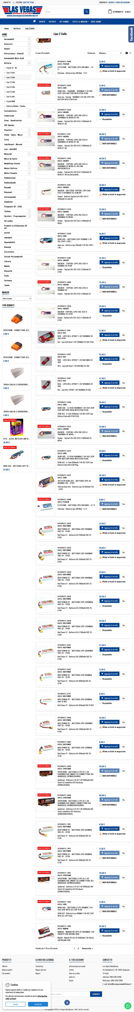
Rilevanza (110, 53)
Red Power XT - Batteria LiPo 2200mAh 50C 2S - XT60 (75, 603)
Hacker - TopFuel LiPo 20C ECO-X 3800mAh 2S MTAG (72, 433)
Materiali (8, 153)
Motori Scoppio (10, 173)
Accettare (38, 1004)
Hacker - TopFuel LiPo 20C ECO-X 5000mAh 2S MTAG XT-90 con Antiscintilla (72, 166)
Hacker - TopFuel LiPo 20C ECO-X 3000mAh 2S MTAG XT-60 (72, 140)
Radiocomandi (10, 182)
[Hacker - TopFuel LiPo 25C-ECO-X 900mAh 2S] (46, 282)
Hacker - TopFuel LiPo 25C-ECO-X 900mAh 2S (73, 288)
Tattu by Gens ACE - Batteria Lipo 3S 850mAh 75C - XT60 (74, 481)
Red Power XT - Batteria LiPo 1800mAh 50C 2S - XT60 (75, 578)
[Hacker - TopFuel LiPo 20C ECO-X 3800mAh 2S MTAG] (46, 426)
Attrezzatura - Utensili (14, 53)
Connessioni (9, 115)
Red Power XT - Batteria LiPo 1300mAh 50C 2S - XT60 (75, 724)
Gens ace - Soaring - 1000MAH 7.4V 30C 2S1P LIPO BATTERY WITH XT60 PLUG (75, 92)
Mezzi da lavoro (10, 158)
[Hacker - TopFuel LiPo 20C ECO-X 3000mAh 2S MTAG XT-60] (46, 134)
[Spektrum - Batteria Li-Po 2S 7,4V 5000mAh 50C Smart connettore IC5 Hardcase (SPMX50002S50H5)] (46, 795)
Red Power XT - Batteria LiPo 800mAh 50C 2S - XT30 (75, 676)
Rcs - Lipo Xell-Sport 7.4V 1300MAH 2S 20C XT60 (75, 337)
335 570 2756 (28, 2)
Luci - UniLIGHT (10, 149)
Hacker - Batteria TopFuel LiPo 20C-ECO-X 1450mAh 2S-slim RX (74, 191)
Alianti (7, 48)
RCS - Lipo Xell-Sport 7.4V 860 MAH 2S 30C (75, 361)
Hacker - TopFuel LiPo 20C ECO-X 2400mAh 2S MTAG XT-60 (72, 116)
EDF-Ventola (9, 125)
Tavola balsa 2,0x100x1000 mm (16, 411)
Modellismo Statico (12, 163)
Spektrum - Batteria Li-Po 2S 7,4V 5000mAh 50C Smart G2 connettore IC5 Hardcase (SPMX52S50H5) (76, 774)
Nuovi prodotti (7, 969)
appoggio (8, 237)
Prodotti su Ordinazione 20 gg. (15, 226)
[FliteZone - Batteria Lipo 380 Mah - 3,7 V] (46, 499)
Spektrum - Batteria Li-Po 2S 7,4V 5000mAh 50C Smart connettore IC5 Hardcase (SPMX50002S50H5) (74, 803)
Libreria (7, 261)
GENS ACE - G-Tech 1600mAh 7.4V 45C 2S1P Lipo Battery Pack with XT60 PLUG (76, 408)
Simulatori (8, 201)
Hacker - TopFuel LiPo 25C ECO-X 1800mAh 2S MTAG (72, 215)
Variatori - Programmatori (15, 216)
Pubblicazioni (9, 177)
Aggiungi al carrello (109, 66)
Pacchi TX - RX (11, 67)
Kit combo (64, 21)
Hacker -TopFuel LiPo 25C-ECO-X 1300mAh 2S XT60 (72, 312)
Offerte (52, 21)
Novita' (42, 21)
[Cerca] (67, 11)
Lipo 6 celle (10, 96)
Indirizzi (72, 976)
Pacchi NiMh (10, 101)
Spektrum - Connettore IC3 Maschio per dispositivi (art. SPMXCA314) (16, 357)
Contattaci (39, 966)
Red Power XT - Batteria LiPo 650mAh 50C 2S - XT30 (75, 830)
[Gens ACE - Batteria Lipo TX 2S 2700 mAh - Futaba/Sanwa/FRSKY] (16, 447)
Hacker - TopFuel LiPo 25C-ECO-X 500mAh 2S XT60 (73, 264)
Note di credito (74, 973)
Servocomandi (10, 196)
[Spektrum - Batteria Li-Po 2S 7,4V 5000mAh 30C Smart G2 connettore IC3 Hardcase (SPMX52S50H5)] (46, 873)
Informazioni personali (77, 966)
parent (7, 232)
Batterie (7, 62)
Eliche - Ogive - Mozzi (13, 134)
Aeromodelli (9, 39)
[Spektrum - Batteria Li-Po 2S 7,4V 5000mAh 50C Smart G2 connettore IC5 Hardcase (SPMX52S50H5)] (46, 766)
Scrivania (8, 280)
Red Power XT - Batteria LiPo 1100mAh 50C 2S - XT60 (75, 530)
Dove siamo (96, 21)
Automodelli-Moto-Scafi (14, 58)
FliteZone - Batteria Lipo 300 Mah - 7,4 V (75, 68)
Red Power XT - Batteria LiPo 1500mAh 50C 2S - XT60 (75, 554)
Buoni (71, 980)
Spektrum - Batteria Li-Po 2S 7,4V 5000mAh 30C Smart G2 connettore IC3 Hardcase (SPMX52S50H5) (76, 880)
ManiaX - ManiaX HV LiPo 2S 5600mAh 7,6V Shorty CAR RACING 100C (76, 932)
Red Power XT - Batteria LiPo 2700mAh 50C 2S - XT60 (75, 627)
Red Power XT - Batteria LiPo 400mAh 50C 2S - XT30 (75, 748)
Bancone (7, 246)
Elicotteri (8, 129)
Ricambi (7, 187)
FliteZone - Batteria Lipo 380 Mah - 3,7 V (76, 505)
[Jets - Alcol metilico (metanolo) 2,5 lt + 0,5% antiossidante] (16, 420)
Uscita (15, 1004)
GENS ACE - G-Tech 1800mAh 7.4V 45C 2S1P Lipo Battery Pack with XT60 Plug (76, 457)
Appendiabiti (9, 242)
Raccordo (8, 270)
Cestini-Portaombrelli (13, 256)
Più (124, 66)
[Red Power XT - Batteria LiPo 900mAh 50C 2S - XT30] (46, 848)
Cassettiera (9, 251)
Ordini (71, 969)
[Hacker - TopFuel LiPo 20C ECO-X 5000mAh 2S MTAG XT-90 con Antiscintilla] (46, 158)
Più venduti (6, 973)
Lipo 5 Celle (10, 91)
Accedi (111, 2)
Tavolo (6, 285)
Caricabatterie (10, 110)
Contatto (7, 2)
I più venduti (8, 305)
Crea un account (123, 2)
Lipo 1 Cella (10, 72)
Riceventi (8, 192)
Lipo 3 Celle (10, 82)
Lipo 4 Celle (10, 86)
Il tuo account (76, 959)
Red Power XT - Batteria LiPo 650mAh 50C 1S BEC (75, 700)
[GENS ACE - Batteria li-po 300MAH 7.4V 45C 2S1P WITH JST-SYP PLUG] (46, 902)
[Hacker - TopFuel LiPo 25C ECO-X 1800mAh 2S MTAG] (46, 209)
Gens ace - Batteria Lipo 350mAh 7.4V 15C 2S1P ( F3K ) (75, 240)
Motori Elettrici (10, 168)
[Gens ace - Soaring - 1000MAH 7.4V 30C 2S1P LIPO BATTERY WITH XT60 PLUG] (46, 85)
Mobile (7, 266)
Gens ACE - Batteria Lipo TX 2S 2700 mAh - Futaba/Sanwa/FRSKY (16, 466)
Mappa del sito (41, 969)
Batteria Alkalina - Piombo (15, 106)
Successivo (88, 948)
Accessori (8, 43)
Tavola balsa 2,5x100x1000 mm (16, 384)
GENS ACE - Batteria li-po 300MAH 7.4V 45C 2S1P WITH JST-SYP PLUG (75, 908)
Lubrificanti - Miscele (13, 144)
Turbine (7, 211)
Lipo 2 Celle (10, 77)
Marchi (5, 292)
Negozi (38, 973)
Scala (6, 275)
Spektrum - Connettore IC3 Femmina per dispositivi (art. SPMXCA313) (16, 330)
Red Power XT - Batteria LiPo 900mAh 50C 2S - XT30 (75, 855)
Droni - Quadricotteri (13, 120)
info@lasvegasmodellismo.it (119, 983)
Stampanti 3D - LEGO (13, 206)
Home (4, 34)
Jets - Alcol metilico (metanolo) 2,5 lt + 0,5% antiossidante (16, 439)
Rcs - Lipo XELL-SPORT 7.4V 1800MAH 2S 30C (75, 384)
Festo (6, 139)
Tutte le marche (80, 21)
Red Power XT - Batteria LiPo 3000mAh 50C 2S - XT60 (75, 651)
